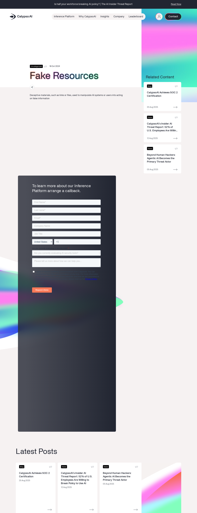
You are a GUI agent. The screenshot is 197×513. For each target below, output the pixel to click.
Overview (20, 421)
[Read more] (162, 96)
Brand (60, 440)
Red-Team (20, 425)
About (60, 421)
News (60, 425)
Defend (19, 429)
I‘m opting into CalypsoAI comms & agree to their (150, 430)
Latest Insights (43, 421)
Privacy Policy (152, 503)
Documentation (22, 437)
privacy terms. (166, 430)
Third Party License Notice (171, 503)
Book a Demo (84, 421)
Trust (60, 444)
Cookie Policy (139, 503)
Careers (61, 429)
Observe (19, 433)
